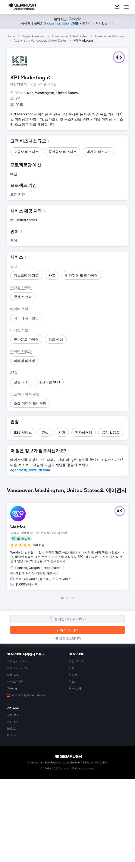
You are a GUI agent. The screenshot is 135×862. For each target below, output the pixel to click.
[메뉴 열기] (126, 7)
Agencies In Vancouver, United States (40, 40)
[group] (67, 543)
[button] (119, 57)
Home (11, 36)
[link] (117, 7)
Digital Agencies (33, 36)
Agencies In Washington (111, 36)
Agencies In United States (69, 36)
